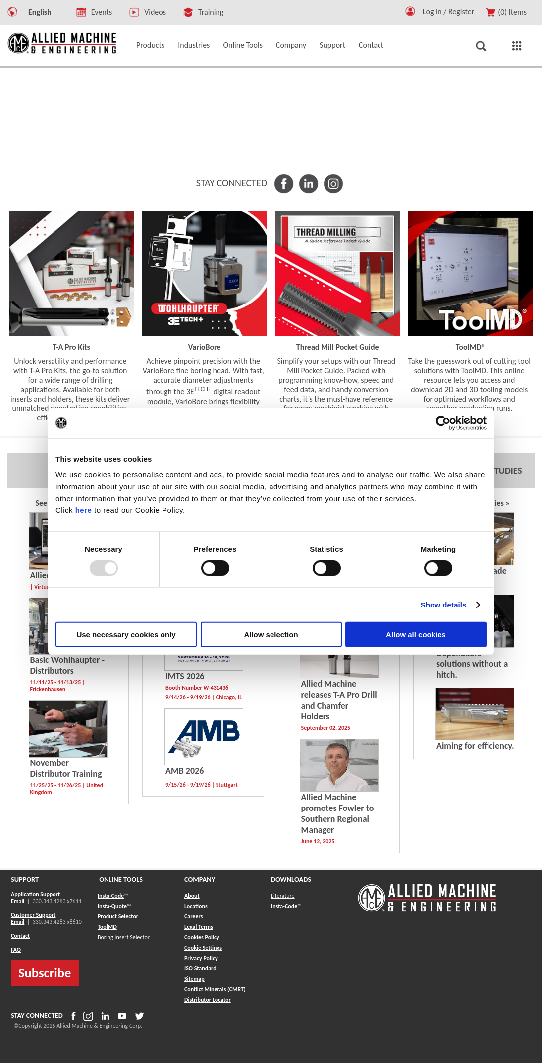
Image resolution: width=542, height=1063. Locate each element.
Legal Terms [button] (198, 926)
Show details (444, 604)
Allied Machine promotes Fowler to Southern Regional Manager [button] (337, 813)
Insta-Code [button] (111, 895)
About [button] (192, 895)
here (83, 510)
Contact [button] (371, 45)
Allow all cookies (416, 634)
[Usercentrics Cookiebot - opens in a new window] (443, 422)
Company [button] (291, 45)
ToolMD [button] (107, 926)
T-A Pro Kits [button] (71, 347)
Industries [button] (194, 45)
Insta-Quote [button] (112, 906)
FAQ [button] (16, 949)
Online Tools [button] (243, 45)
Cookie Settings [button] (203, 947)
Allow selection (271, 634)
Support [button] (332, 45)
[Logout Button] (452, 10)
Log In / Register (449, 11)
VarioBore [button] (204, 347)
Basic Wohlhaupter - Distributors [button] (67, 665)
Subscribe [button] (44, 973)
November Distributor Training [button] (66, 768)
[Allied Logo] (427, 910)
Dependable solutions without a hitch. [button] (472, 664)
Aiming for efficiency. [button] (475, 745)
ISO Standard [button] (200, 968)
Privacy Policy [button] (201, 958)
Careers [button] (193, 916)
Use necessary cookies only (125, 634)
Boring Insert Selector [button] (124, 937)
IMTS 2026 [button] (184, 676)
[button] (410, 13)
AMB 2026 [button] (184, 770)
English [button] (40, 12)
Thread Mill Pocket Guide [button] (337, 347)
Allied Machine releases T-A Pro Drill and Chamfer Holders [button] (339, 700)
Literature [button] (283, 895)
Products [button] (150, 45)
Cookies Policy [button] (201, 937)
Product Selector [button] (118, 916)
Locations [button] (196, 906)
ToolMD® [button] (471, 347)
